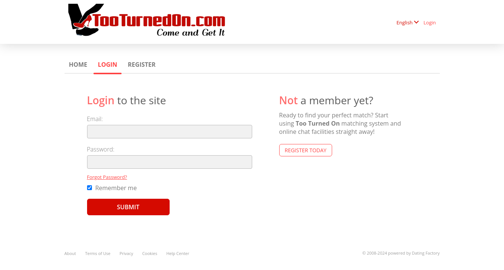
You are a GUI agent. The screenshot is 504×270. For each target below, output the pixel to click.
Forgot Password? (107, 177)
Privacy (126, 253)
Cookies (149, 253)
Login (430, 22)
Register (142, 64)
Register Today (305, 150)
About (70, 253)
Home (78, 64)
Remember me (112, 188)
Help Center (177, 253)
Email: (95, 119)
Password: (100, 149)
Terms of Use (98, 253)
